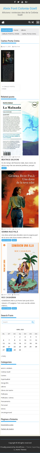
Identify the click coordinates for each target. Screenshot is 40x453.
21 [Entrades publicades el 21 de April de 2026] (9, 347)
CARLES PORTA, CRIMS (8, 88)
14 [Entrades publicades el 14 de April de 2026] (9, 343)
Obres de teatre (7, 390)
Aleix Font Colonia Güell (20, 8)
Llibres (4, 168)
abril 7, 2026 (6, 295)
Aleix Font (16, 46)
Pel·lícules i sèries (7, 398)
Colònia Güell (5, 372)
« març (3, 356)
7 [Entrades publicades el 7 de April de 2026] (9, 340)
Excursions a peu (7, 425)
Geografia (4, 383)
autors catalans (6, 240)
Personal (4, 405)
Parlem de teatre (7, 429)
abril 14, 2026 (6, 229)
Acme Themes (21, 449)
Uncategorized (6, 412)
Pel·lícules (4, 394)
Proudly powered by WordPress (12, 447)
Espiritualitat (5, 379)
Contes (3, 375)
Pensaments (5, 401)
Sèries (3, 409)
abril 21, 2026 (6, 157)
